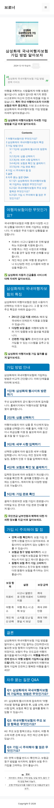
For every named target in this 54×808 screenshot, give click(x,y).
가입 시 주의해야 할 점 (18, 170)
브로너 (9, 7)
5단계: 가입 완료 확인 (22, 166)
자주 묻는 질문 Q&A (17, 177)
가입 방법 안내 (14, 145)
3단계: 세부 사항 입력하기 (24, 159)
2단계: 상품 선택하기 (22, 156)
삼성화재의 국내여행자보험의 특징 (25, 142)
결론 (9, 173)
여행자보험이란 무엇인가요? (21, 138)
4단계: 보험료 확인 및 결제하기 (27, 163)
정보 (28, 774)
